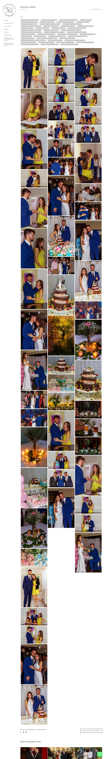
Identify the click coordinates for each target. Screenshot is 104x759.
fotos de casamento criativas (67, 38)
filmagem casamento (85, 20)
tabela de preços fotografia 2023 (85, 42)
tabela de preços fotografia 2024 (29, 44)
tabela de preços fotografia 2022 (65, 42)
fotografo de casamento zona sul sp (76, 32)
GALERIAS (7, 26)
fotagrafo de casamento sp (47, 22)
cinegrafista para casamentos (49, 20)
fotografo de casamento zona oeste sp (54, 32)
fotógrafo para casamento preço (46, 34)
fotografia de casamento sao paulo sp (31, 26)
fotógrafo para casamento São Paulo (67, 34)
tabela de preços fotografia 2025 (49, 44)
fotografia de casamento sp (51, 26)
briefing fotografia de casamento (29, 20)
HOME (6, 20)
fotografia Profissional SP (42, 28)
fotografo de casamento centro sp (77, 28)
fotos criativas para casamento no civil (47, 38)
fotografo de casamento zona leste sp (71, 30)
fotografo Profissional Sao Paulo (57, 36)
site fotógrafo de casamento (28, 42)
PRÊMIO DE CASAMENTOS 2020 (9, 39)
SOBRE (6, 32)
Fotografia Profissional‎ (27, 28)
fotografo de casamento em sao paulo (31, 30)
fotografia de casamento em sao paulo (50, 24)
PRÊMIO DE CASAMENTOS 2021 (9, 44)
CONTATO (8, 35)
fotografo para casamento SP (87, 34)
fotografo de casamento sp (51, 30)
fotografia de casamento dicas (29, 24)
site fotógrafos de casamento (46, 42)
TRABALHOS (8, 23)
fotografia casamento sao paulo (65, 22)
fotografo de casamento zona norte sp (31, 32)
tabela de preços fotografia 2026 (69, 44)
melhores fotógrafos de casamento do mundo (33, 40)
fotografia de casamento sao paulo (72, 24)
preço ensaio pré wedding (55, 40)
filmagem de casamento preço (29, 22)
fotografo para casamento (28, 34)
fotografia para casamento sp (85, 26)
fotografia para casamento (68, 26)
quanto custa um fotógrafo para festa (74, 40)
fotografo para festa (26, 36)
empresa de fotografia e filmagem (68, 20)
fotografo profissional (40, 36)
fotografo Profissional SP (27, 38)
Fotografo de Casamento (58, 28)
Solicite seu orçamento (91, 730)
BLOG (6, 29)
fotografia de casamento (83, 22)
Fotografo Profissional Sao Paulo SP (77, 36)
